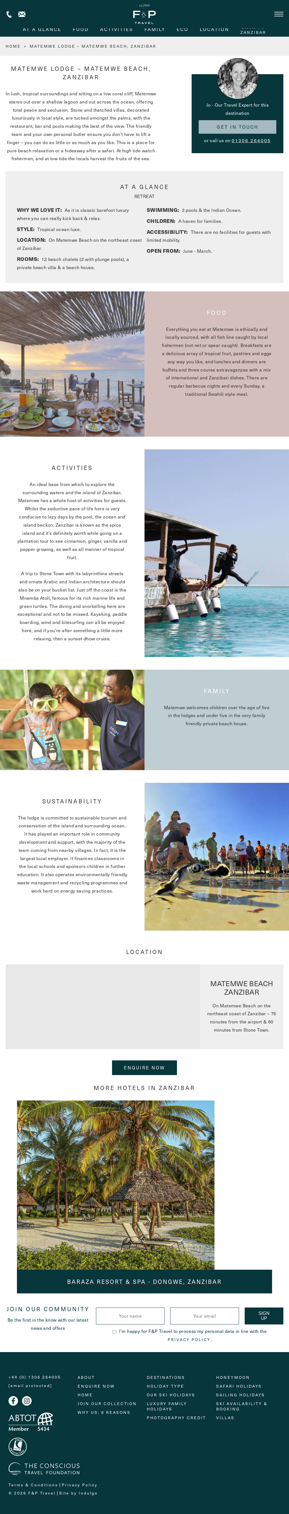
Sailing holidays (240, 1394)
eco (183, 29)
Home (85, 1394)
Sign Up (264, 1316)
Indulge (88, 1493)
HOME (13, 46)
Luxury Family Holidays (167, 1406)
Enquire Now (144, 1068)
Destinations (166, 1377)
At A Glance (42, 29)
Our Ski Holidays (171, 1394)
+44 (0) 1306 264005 (9, 14)
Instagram (27, 1401)
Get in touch (238, 127)
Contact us (21, 14)
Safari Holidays (239, 1386)
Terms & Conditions (33, 1484)
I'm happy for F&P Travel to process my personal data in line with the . (190, 1335)
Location (214, 29)
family (154, 29)
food (81, 29)
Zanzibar (253, 29)
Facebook (13, 1401)
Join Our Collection (107, 1403)
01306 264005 (251, 140)
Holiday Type (165, 1386)
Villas (225, 1417)
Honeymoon (233, 1377)
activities (116, 29)
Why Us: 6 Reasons (104, 1412)
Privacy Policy (189, 1339)
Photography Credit (176, 1417)
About (86, 1377)
